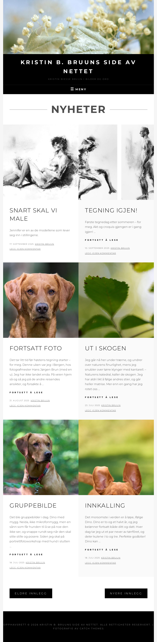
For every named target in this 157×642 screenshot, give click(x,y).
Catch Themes (92, 628)
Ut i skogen (105, 348)
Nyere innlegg (126, 593)
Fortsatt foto (36, 348)
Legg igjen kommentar (25, 249)
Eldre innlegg (31, 593)
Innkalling (105, 505)
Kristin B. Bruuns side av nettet (69, 624)
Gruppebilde (33, 505)
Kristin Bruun (44, 244)
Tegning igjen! (111, 210)
